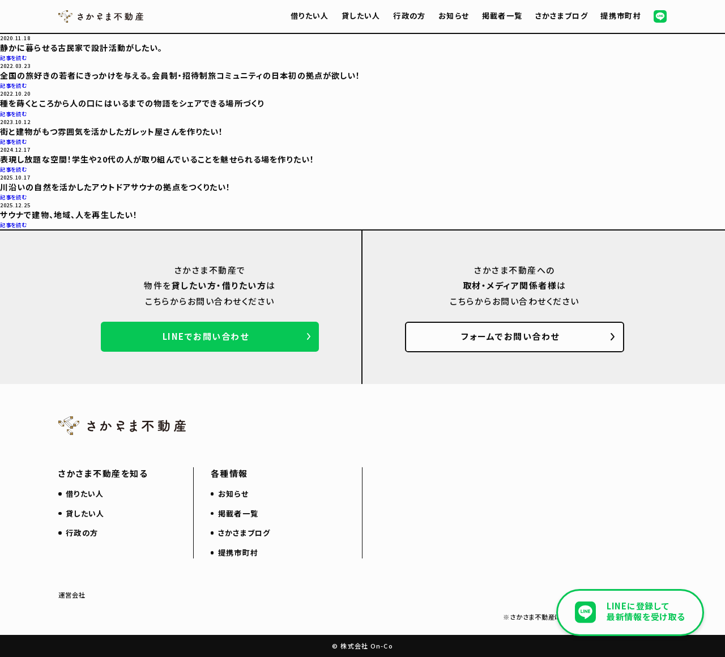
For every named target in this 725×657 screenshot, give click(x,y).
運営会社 (72, 594)
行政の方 (409, 15)
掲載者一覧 (502, 15)
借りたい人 (310, 15)
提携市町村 (620, 15)
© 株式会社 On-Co (362, 645)
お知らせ (453, 15)
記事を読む (13, 58)
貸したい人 (361, 15)
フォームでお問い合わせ (510, 336)
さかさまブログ (561, 15)
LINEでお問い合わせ (206, 336)
